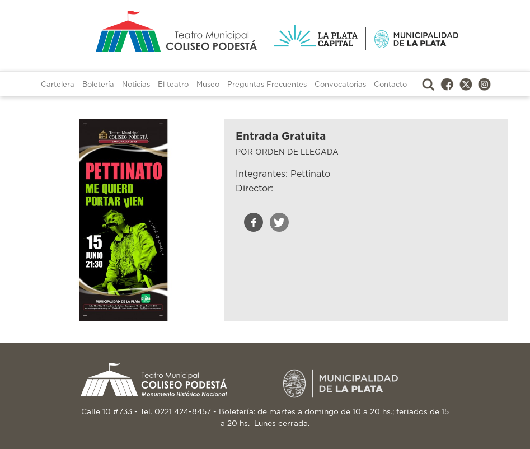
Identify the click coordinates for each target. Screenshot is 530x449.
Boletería (98, 84)
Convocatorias (340, 84)
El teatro (173, 84)
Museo (207, 84)
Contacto (390, 84)
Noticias (136, 84)
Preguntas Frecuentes (267, 84)
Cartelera (57, 84)
